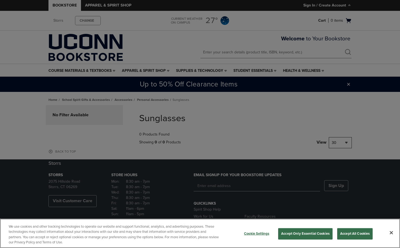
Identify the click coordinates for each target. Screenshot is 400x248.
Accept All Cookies (355, 233)
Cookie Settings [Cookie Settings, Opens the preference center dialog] (256, 233)
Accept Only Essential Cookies (305, 233)
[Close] (391, 233)
